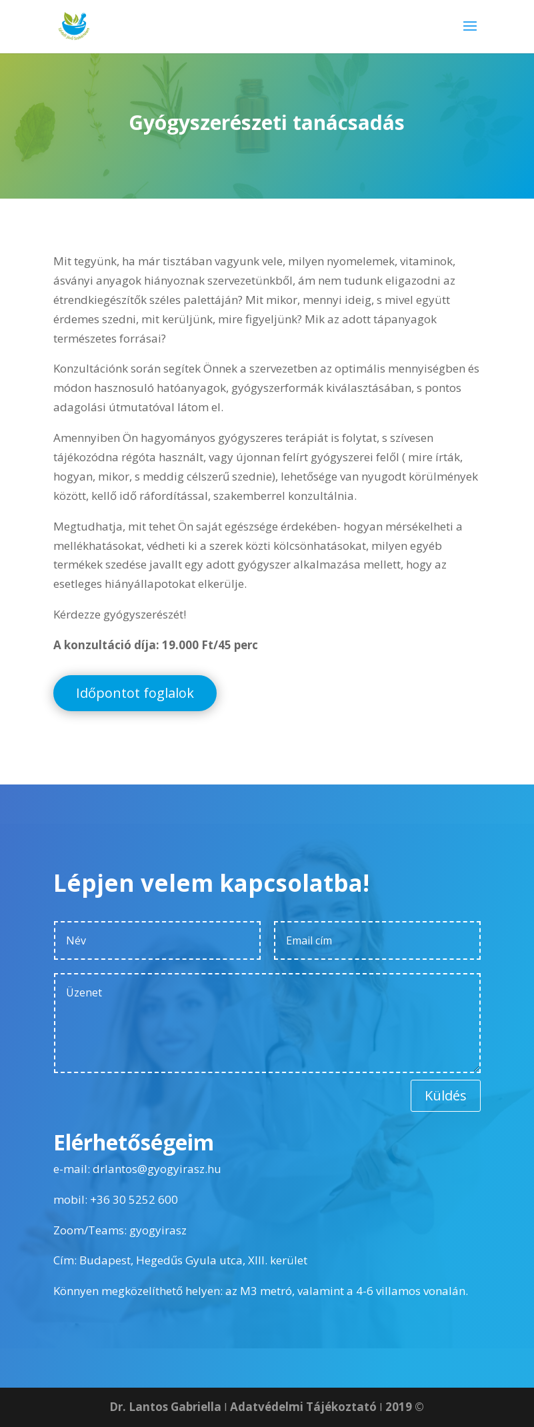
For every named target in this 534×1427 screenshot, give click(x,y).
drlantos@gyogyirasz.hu (157, 1168)
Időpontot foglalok (135, 693)
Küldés (446, 1095)
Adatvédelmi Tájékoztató (303, 1406)
